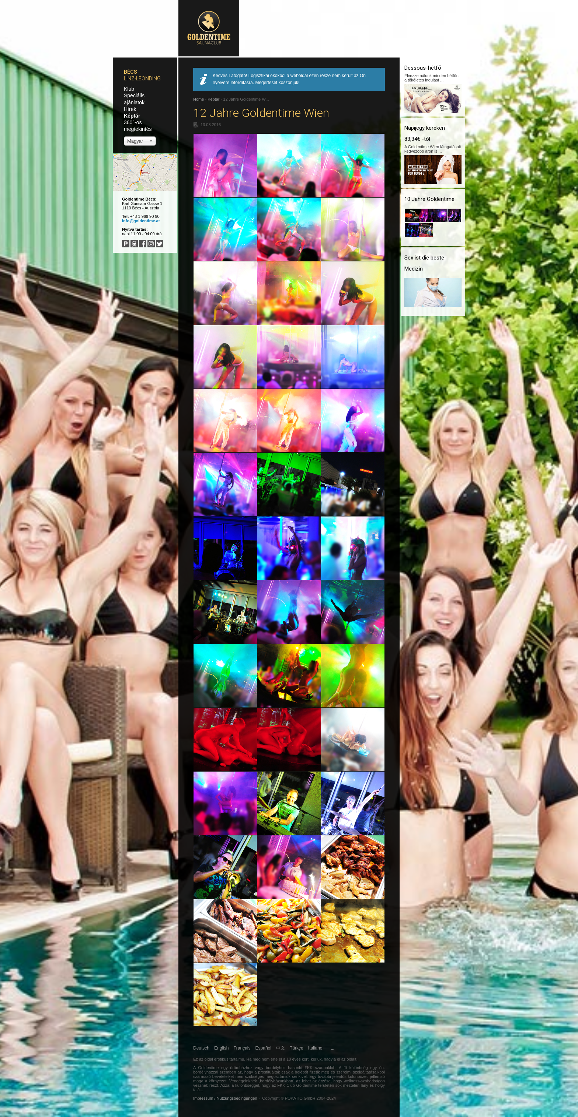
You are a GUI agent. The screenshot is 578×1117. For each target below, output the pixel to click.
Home (198, 99)
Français (242, 1048)
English (221, 1048)
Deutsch (201, 1048)
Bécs (130, 72)
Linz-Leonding (142, 78)
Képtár (132, 116)
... (332, 1048)
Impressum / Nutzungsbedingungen (225, 1098)
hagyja (330, 1059)
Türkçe (296, 1048)
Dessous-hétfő (422, 68)
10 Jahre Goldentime (429, 199)
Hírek (130, 109)
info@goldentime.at (141, 221)
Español (263, 1048)
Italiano (315, 1048)
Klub (129, 89)
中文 (280, 1048)
